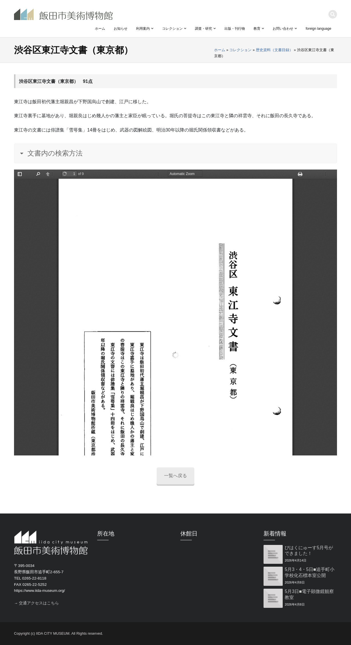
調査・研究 (203, 29)
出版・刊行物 (234, 29)
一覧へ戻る (175, 475)
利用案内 (143, 29)
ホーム (100, 29)
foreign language (318, 29)
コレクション (172, 29)
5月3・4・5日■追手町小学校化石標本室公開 (309, 572)
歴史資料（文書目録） (274, 50)
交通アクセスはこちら (39, 603)
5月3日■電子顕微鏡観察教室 (309, 594)
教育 (257, 29)
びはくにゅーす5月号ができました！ (309, 550)
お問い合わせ (283, 29)
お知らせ (120, 29)
